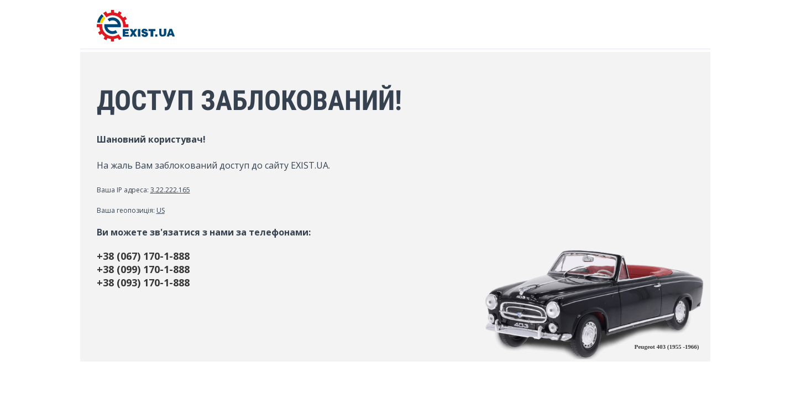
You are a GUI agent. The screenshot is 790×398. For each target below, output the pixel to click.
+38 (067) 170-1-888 (143, 256)
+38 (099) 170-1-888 (143, 269)
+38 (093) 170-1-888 (143, 282)
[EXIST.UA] (136, 38)
